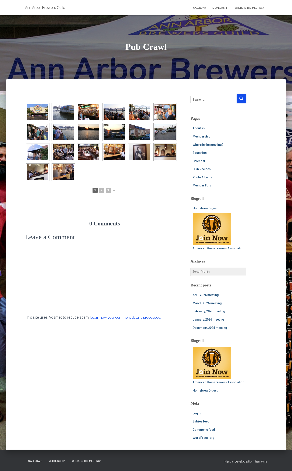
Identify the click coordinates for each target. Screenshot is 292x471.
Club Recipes (202, 169)
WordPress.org (204, 437)
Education (200, 152)
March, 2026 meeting (207, 303)
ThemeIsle (260, 461)
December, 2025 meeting (210, 327)
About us (199, 128)
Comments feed (204, 429)
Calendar (199, 7)
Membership (220, 7)
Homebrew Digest (205, 208)
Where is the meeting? (249, 7)
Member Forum (203, 185)
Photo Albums (202, 177)
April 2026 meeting (206, 295)
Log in (197, 413)
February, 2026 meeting (209, 311)
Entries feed (201, 421)
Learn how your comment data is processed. (126, 317)
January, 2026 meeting (208, 319)
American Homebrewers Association (218, 231)
